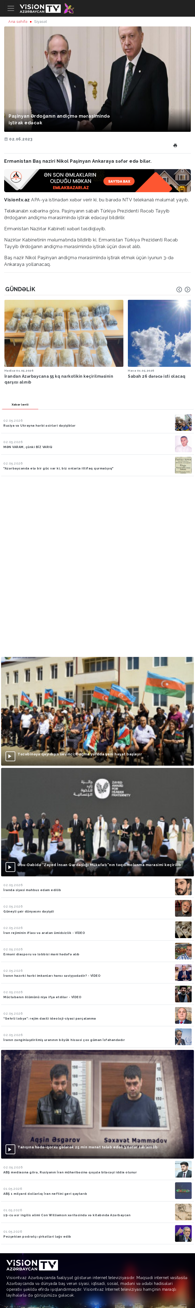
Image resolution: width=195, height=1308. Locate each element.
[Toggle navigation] (10, 8)
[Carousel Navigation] (183, 290)
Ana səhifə (17, 21)
